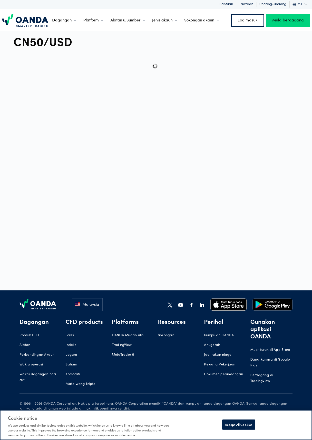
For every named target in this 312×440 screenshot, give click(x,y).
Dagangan (65, 20)
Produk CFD (29, 335)
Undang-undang (272, 4)
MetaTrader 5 (123, 355)
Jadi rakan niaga (218, 355)
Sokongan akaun (202, 20)
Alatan (25, 345)
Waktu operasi (31, 364)
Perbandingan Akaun (37, 355)
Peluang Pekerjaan (219, 364)
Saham (71, 364)
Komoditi (73, 374)
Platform (94, 20)
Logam (71, 355)
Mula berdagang (288, 20)
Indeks (71, 345)
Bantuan (226, 4)
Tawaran (246, 4)
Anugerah (212, 345)
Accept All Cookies (238, 424)
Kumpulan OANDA (219, 335)
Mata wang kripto (80, 384)
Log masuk (247, 20)
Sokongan (166, 335)
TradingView (122, 345)
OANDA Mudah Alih (128, 335)
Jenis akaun (165, 20)
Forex (70, 335)
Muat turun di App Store (270, 350)
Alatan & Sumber (128, 20)
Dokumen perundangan (223, 374)
